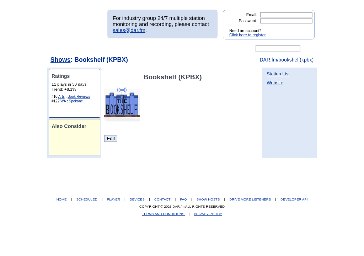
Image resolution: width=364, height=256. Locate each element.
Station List (278, 73)
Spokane (76, 101)
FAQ (184, 199)
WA (63, 101)
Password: (248, 20)
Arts (61, 96)
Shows (60, 59)
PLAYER (114, 199)
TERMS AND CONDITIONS (164, 214)
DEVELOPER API (293, 199)
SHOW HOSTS (209, 199)
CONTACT (162, 199)
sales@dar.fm (129, 30)
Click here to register (247, 35)
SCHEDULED (87, 199)
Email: (251, 14)
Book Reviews (79, 96)
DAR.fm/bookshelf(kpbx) (286, 60)
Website (275, 82)
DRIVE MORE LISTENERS (250, 199)
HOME (62, 199)
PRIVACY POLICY (208, 214)
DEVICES (138, 199)
